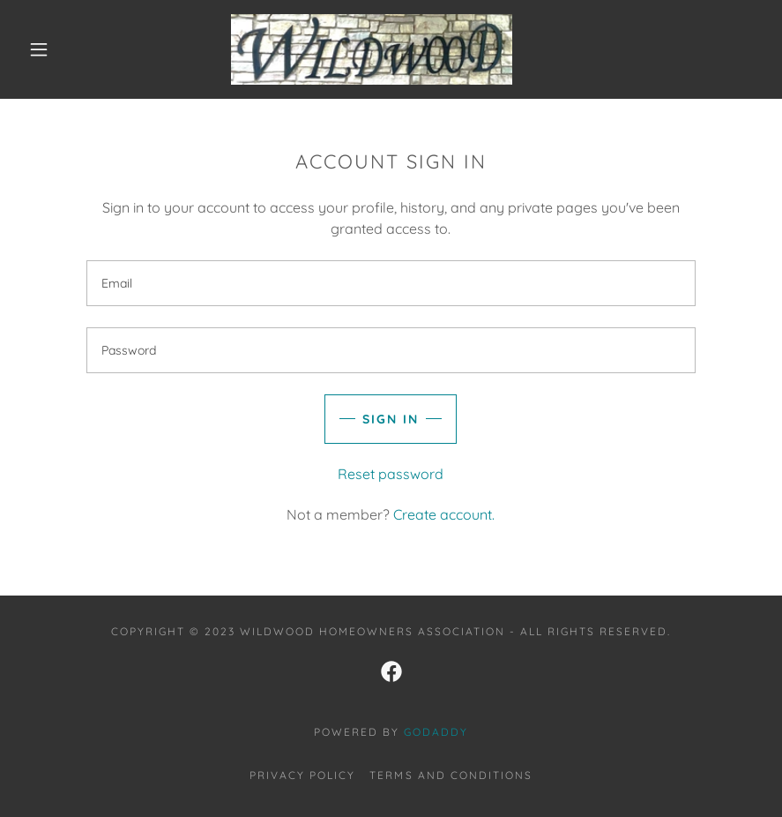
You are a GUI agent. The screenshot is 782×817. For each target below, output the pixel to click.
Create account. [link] (444, 514)
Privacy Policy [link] (302, 775)
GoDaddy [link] (436, 731)
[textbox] (391, 283)
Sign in (390, 419)
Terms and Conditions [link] (450, 775)
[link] (371, 49)
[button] (38, 49)
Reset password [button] (390, 474)
